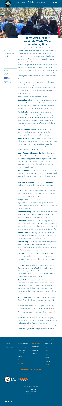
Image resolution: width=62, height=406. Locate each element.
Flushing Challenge (23, 343)
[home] (8, 3)
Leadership (47, 350)
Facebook (10, 78)
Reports (20, 356)
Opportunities (35, 350)
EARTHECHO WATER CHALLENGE (31, 370)
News (7, 340)
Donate (47, 364)
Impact (46, 347)
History (46, 354)
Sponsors (47, 357)
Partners (20, 363)
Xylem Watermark (33, 62)
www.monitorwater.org (25, 326)
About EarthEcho (50, 340)
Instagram (21, 315)
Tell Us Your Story (9, 347)
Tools (20, 340)
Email (9, 74)
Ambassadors (36, 343)
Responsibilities (35, 346)
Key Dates (7, 343)
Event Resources (22, 347)
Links (19, 360)
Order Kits (35, 340)
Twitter (9, 82)
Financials (47, 361)
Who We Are (48, 343)
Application (34, 353)
